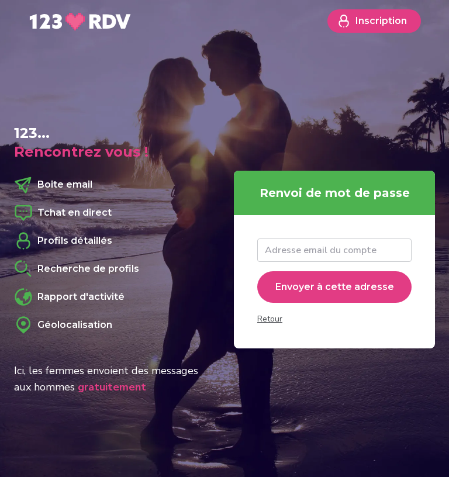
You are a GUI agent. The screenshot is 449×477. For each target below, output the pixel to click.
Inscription (372, 21)
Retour (269, 318)
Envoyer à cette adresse (334, 286)
